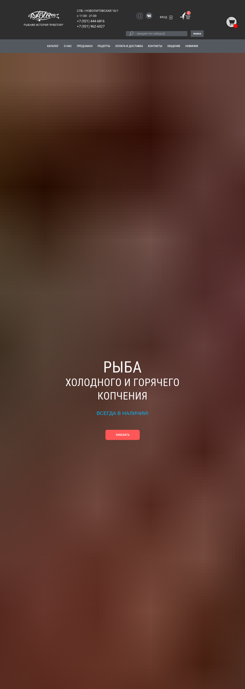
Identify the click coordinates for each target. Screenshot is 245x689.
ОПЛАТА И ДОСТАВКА (129, 46)
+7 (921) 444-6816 (91, 21)
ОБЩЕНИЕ (173, 46)
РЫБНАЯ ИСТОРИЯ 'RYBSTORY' (43, 25)
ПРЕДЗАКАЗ (85, 46)
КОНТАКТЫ (155, 46)
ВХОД (163, 17)
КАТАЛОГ (53, 46)
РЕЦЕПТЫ (104, 46)
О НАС (68, 46)
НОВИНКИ (191, 46)
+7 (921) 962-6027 (91, 26)
